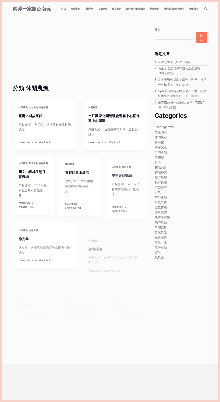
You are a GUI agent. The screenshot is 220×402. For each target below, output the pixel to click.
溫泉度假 (161, 212)
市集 (158, 192)
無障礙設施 (162, 217)
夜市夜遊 (161, 182)
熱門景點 (161, 222)
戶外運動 (33, 164)
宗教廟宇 (161, 187)
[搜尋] (205, 8)
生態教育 (43, 107)
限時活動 (161, 247)
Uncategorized (164, 127)
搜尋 (157, 29)
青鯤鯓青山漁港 (78, 176)
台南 (158, 162)
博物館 (159, 157)
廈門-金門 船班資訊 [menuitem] (135, 8)
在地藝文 (161, 172)
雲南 (158, 252)
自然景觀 (126, 182)
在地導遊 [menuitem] (102, 8)
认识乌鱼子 (165, 62)
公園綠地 (161, 152)
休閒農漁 (23, 107)
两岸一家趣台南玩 (32, 9)
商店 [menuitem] (63, 8)
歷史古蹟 (161, 207)
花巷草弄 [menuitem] (88, 8)
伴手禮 (159, 142)
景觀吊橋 (161, 202)
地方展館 (33, 107)
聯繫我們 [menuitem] (193, 8)
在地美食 (161, 167)
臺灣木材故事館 (32, 116)
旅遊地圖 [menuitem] (75, 8)
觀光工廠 (161, 242)
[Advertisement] (80, 55)
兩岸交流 (161, 147)
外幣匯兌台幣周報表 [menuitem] (174, 8)
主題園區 (161, 132)
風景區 (159, 257)
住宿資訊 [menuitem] (116, 8)
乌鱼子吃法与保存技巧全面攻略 (179, 68)
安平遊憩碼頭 (123, 190)
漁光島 (24, 250)
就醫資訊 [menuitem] (154, 8)
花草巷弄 (161, 237)
